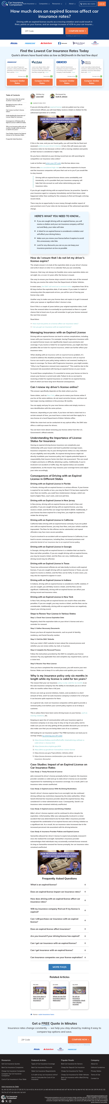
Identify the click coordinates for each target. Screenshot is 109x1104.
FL (25, 1090)
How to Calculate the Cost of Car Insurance (43, 1078)
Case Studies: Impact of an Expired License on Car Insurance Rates (16, 134)
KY (42, 1090)
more (16, 72)
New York (50, 395)
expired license (56, 107)
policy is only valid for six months (70, 683)
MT (66, 1090)
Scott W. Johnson (61, 97)
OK (92, 1090)
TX (5, 1092)
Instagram (10, 1101)
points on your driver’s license (49, 146)
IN (35, 1090)
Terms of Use (83, 36)
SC (102, 1090)
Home (35, 1014)
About (72, 3)
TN (3, 1092)
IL (33, 1090)
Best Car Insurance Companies (12, 1067)
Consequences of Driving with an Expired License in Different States (16, 121)
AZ (8, 1090)
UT (7, 1092)
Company (95, 1060)
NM (79, 1090)
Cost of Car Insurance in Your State (14, 1079)
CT (18, 1090)
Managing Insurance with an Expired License (14, 105)
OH (89, 1090)
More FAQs (59, 966)
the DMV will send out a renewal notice (57, 286)
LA (44, 1090)
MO (63, 1090)
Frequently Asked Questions (14, 139)
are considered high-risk (49, 167)
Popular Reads (67, 1060)
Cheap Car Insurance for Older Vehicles (75, 1075)
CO (15, 1090)
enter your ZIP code (53, 163)
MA (52, 1090)
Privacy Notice (96, 1071)
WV (18, 1092)
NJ (76, 1090)
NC (84, 1090)
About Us (94, 1064)
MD (49, 1090)
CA (13, 1090)
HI (30, 1090)
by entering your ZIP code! (52, 736)
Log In (101, 4)
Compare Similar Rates (17, 82)
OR (95, 1090)
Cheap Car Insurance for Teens (72, 1071)
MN (57, 1090)
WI (21, 1092)
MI (55, 1090)
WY (24, 1092)
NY (82, 1090)
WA (15, 1092)
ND (87, 1090)
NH (74, 1090)
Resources (57, 3)
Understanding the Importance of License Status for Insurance (15, 116)
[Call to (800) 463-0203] (88, 4)
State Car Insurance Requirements (43, 1071)
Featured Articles (38, 1060)
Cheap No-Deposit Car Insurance (73, 1067)
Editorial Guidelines (98, 1067)
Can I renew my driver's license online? (15, 110)
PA (98, 1090)
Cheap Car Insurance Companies (13, 1071)
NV (71, 1090)
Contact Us (95, 1078)
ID (32, 1090)
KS (40, 1090)
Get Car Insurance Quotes (11, 1064)
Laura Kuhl (40, 97)
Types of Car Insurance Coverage (43, 1064)
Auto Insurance (29, 3)
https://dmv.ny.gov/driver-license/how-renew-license (55, 750)
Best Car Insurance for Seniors (71, 1064)
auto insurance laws (46, 1014)
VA (12, 1092)
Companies (44, 3)
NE (69, 1090)
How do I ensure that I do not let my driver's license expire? (15, 99)
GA (27, 1090)
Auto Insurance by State (10, 1086)
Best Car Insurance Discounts (41, 1067)
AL (3, 1090)
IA (37, 1090)
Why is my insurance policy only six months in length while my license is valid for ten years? (16, 128)
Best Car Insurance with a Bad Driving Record (74, 1078)
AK (5, 1090)
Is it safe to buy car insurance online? (44, 1075)
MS (60, 1090)
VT (10, 1092)
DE (20, 1090)
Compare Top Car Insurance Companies (11, 1075)
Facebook (3, 1101)
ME (47, 1090)
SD (104, 1090)
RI (99, 1090)
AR (10, 1090)
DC (23, 1090)
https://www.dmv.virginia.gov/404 (48, 746)
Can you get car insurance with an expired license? (52, 327)
